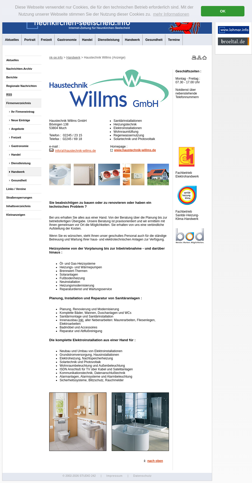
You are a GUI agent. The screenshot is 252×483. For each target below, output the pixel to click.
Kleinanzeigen (15, 214)
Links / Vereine (16, 188)
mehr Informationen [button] (171, 14)
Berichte (11, 77)
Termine (174, 40)
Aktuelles (12, 40)
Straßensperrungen (19, 197)
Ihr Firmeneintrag (22, 111)
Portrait (29, 40)
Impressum (114, 475)
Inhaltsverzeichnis (18, 206)
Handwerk (132, 40)
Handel (87, 40)
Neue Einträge (20, 120)
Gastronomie (67, 40)
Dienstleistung (108, 40)
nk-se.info (56, 57)
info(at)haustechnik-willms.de (72, 150)
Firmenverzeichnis (18, 103)
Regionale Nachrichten (21, 85)
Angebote (17, 128)
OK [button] (223, 11)
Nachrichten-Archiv (19, 68)
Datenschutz (142, 475)
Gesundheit (153, 40)
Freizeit (46, 40)
